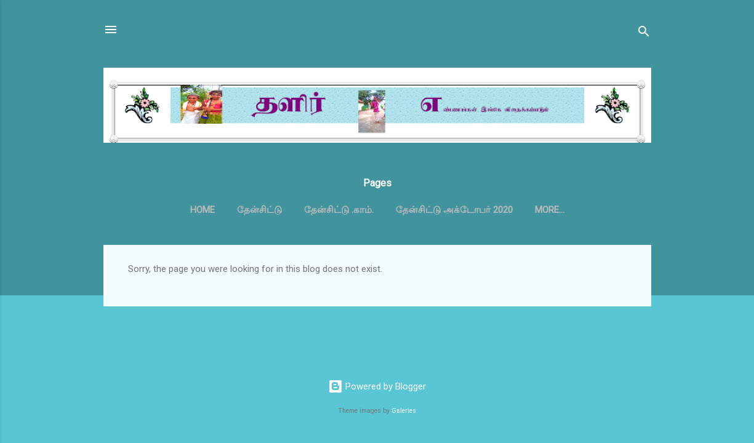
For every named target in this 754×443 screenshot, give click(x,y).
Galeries (403, 411)
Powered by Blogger (377, 386)
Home (202, 209)
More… (549, 209)
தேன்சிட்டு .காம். (339, 209)
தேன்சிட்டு (259, 209)
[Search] (643, 33)
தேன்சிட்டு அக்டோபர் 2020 (454, 209)
